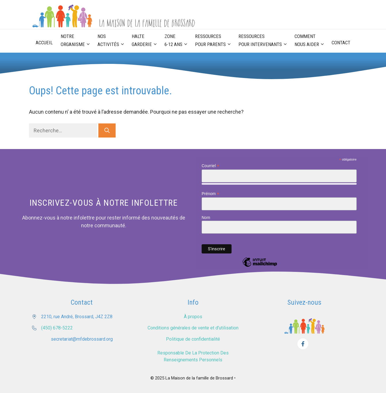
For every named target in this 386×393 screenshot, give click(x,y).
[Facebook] (303, 344)
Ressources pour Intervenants (264, 40)
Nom (206, 217)
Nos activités (113, 40)
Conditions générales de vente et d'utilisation (193, 328)
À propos (193, 316)
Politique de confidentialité (193, 339)
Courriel (210, 166)
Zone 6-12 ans (178, 40)
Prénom (210, 194)
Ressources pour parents (214, 40)
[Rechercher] (107, 130)
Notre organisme (77, 40)
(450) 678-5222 (57, 328)
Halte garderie (146, 40)
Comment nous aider (311, 40)
